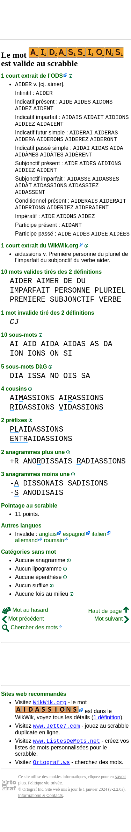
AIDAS (100, 157)
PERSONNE (72, 311)
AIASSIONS (32, 419)
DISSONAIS (43, 504)
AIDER (23, 85)
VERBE (110, 320)
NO (54, 397)
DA (107, 365)
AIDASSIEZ (83, 200)
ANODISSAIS (47, 482)
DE (67, 302)
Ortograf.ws (51, 787)
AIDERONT (103, 147)
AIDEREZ (76, 147)
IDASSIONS (32, 428)
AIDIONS (117, 122)
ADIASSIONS (101, 482)
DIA (16, 397)
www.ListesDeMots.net (66, 765)
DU (81, 302)
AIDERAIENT (92, 225)
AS (94, 365)
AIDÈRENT (78, 165)
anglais (48, 555)
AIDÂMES (26, 165)
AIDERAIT (112, 217)
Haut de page (108, 632)
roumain (54, 561)
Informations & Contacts (40, 820)
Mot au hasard (25, 631)
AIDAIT (93, 122)
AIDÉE (99, 254)
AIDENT (43, 112)
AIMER (48, 302)
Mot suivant (111, 640)
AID (29, 365)
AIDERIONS (30, 225)
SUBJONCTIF (72, 320)
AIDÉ (64, 254)
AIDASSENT (30, 207)
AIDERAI (81, 140)
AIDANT (71, 245)
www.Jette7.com (56, 749)
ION (16, 374)
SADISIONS (88, 504)
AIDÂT (23, 200)
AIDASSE (78, 192)
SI (67, 374)
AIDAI (81, 157)
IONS (36, 374)
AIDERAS (106, 140)
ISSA (36, 397)
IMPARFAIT (30, 311)
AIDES (82, 105)
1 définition (106, 739)
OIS (70, 397)
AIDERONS (50, 147)
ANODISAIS (43, 514)
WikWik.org (63, 267)
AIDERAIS (84, 217)
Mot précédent (23, 640)
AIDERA (25, 147)
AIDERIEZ (60, 225)
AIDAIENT (50, 130)
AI (14, 365)
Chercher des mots (30, 648)
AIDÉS (81, 254)
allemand (26, 561)
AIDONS (103, 105)
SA (85, 397)
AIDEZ (23, 112)
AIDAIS (72, 122)
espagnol (74, 555)
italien (99, 555)
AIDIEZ (25, 130)
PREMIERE (27, 320)
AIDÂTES (52, 165)
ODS (57, 76)
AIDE (65, 105)
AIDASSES (105, 192)
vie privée (53, 808)
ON (54, 374)
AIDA (116, 157)
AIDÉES (120, 254)
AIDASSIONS (50, 200)
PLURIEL (109, 311)
